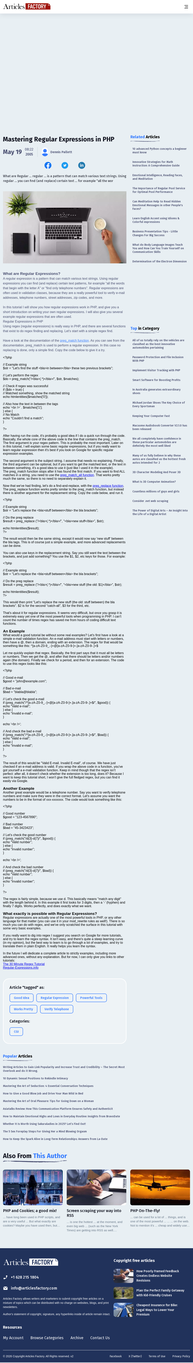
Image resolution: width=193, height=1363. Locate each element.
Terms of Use (157, 1357)
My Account (13, 1338)
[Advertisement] (96, 44)
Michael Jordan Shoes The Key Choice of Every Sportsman (158, 404)
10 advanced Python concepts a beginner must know (159, 150)
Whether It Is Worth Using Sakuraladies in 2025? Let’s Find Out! (44, 1124)
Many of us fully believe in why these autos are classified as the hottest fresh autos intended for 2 (159, 459)
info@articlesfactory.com (30, 1288)
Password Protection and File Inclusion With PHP (157, 359)
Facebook (116, 1357)
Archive (77, 1338)
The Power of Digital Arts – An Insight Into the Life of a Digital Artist (160, 512)
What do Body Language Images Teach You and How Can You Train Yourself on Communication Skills (158, 248)
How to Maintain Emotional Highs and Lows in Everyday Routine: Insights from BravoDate (61, 1116)
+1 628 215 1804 (21, 1277)
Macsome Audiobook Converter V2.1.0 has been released (159, 427)
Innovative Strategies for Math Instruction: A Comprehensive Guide (155, 163)
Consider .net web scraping (150, 501)
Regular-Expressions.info (21, 967)
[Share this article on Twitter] (64, 165)
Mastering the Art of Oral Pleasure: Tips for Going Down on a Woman (48, 1101)
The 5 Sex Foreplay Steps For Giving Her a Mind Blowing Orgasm (45, 1131)
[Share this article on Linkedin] (81, 165)
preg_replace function (108, 485)
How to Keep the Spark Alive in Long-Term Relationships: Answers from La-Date (55, 1139)
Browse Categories (47, 1338)
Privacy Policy (181, 1357)
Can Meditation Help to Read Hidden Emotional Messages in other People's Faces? (157, 205)
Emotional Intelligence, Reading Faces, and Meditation (157, 177)
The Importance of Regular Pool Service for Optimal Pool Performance (158, 190)
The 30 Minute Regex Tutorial (24, 964)
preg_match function (74, 340)
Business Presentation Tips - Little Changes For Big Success (155, 233)
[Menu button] (186, 7)
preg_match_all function (77, 475)
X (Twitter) (135, 1357)
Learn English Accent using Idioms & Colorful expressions (155, 220)
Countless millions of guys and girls (155, 491)
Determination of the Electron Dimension (159, 261)
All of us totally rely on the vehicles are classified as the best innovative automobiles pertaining (158, 344)
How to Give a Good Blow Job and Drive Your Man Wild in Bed (43, 1093)
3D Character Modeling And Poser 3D (156, 472)
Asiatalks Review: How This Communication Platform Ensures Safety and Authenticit (58, 1109)
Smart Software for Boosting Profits (156, 380)
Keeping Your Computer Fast (151, 416)
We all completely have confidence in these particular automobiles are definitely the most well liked (156, 442)
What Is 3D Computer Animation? (154, 481)
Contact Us (100, 1338)
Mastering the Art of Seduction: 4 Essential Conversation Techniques (48, 1086)
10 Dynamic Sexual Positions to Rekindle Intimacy (35, 1078)
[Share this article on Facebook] (47, 165)
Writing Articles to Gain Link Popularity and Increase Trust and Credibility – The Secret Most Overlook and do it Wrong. (64, 1068)
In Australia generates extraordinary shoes (156, 391)
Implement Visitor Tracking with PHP (156, 370)
